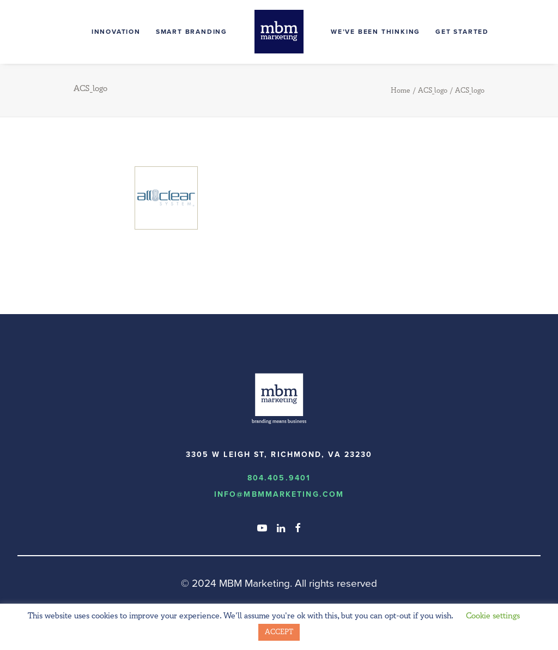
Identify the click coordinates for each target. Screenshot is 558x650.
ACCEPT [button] (279, 632)
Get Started (462, 31)
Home (400, 90)
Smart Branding (191, 31)
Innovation (116, 31)
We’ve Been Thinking (375, 31)
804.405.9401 (279, 478)
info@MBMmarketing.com (279, 494)
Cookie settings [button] (493, 616)
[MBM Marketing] (279, 31)
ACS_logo (432, 90)
